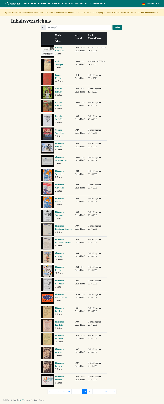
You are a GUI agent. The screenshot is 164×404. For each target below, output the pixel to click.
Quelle (91, 35)
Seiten (58, 41)
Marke (58, 35)
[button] (143, 3)
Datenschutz (83, 4)
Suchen (117, 27)
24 (58, 392)
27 (74, 392)
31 (95, 392)
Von (77, 35)
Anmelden (153, 4)
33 (106, 392)
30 (90, 392)
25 (64, 392)
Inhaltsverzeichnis (34, 4)
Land (78, 38)
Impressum (99, 4)
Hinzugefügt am (95, 38)
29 (85, 392)
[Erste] (50, 391)
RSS (22, 400)
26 (69, 392)
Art (57, 38)
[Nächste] (110, 391)
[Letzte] (114, 391)
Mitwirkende (55, 4)
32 (100, 392)
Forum (69, 4)
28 (79, 392)
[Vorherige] (54, 391)
